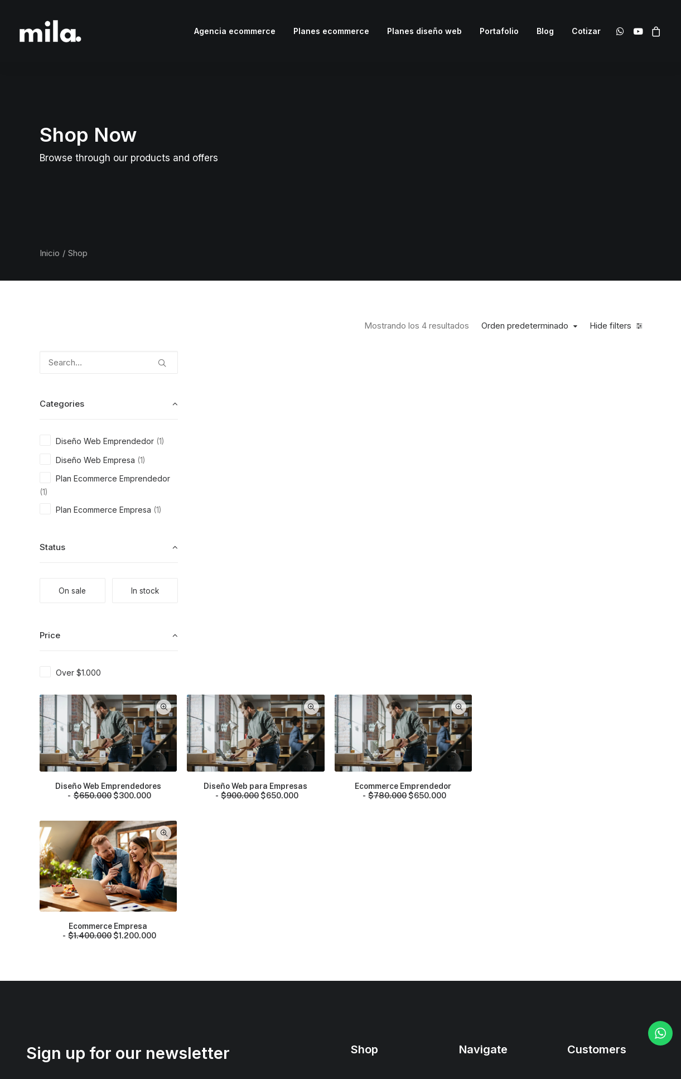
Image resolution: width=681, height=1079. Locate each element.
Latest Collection (381, 929)
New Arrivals (374, 909)
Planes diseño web (424, 31)
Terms (578, 890)
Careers (474, 909)
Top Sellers (372, 968)
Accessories (373, 890)
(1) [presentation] (160, 441)
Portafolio (499, 31)
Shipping (583, 851)
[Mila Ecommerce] (50, 31)
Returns (581, 870)
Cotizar (586, 31)
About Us (475, 831)
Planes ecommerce (331, 31)
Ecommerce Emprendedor (574, 445)
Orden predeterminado (524, 326)
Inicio (50, 253)
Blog (545, 31)
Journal (472, 890)
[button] (622, 31)
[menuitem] (234, 31)
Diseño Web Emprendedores (285, 445)
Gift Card (367, 948)
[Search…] (109, 362)
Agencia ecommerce (235, 31)
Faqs (576, 831)
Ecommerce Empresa (285, 584)
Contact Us (479, 929)
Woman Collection (384, 851)
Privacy (581, 909)
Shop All (366, 831)
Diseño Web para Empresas (429, 445)
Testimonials (481, 870)
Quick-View (339, 363)
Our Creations (484, 851)
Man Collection (378, 870)
